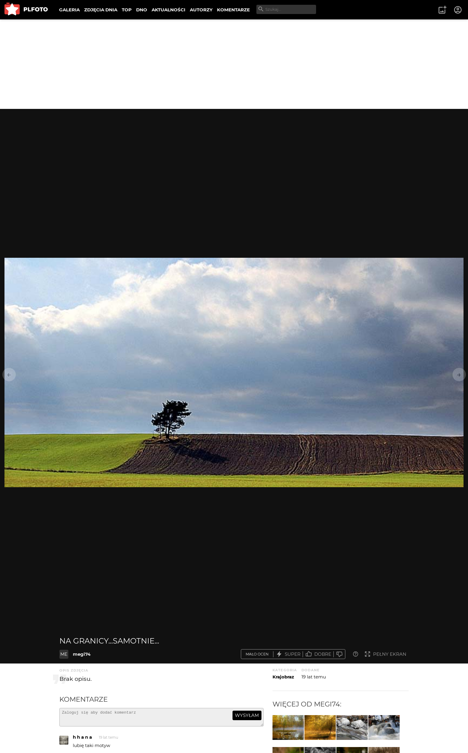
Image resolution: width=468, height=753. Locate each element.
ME (63, 654)
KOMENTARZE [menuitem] (233, 10)
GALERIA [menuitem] (69, 10)
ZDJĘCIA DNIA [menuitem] (100, 10)
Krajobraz (283, 677)
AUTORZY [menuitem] (201, 10)
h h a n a (82, 740)
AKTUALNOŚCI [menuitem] (168, 10)
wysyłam (247, 715)
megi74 (81, 654)
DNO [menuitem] (141, 10)
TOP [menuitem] (127, 10)
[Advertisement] (234, 64)
